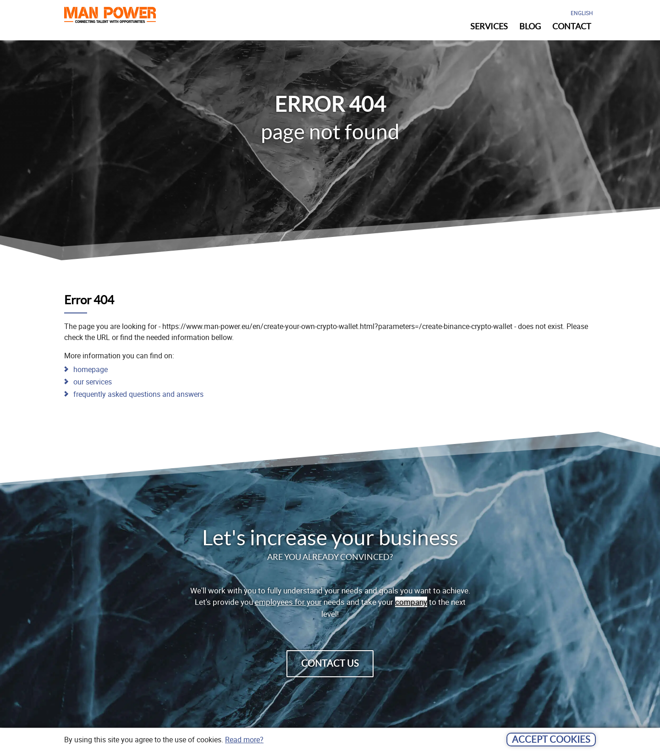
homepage (90, 369)
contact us (330, 663)
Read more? (244, 740)
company (411, 602)
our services (92, 382)
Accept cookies (551, 740)
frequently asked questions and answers (138, 394)
